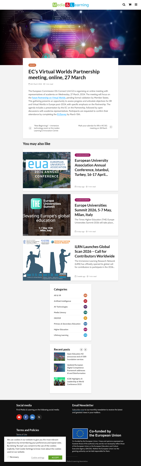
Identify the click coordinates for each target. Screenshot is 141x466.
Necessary (14, 457)
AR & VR (32, 65)
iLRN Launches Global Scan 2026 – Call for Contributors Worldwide (95, 251)
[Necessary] (8, 457)
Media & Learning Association (77, 461)
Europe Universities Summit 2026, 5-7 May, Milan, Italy (93, 210)
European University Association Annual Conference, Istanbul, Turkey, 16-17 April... (92, 167)
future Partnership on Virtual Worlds (49, 97)
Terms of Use (21, 434)
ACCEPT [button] (55, 457)
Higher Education (82, 155)
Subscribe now (78, 409)
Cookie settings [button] (37, 457)
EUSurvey (61, 114)
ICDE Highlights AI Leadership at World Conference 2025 (75, 382)
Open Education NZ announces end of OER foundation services (76, 357)
